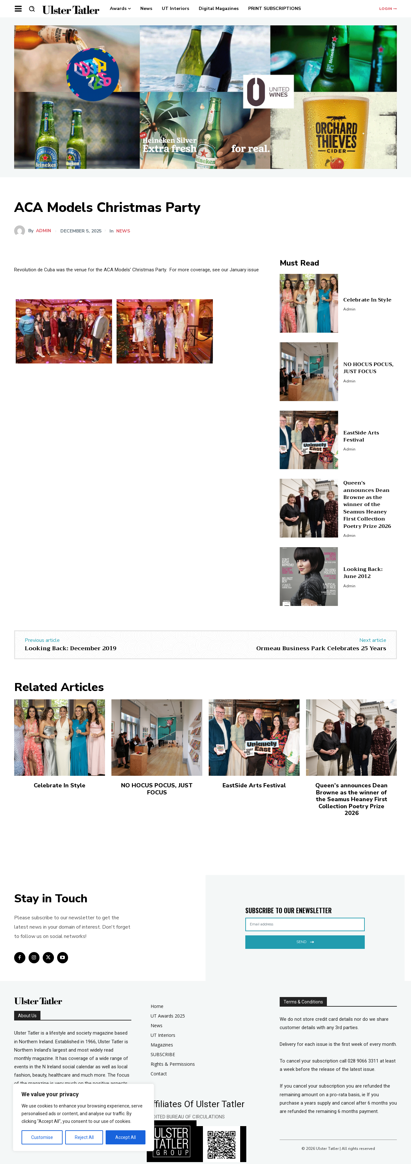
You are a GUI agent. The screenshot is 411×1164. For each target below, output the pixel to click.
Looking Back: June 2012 (362, 573)
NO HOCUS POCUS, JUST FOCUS (368, 368)
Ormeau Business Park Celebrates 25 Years (321, 648)
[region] (83, 1117)
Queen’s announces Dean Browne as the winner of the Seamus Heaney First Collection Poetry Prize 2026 (367, 504)
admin (43, 231)
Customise (42, 1137)
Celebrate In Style (367, 299)
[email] (305, 924)
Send (305, 941)
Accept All (125, 1137)
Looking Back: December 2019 (70, 648)
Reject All (84, 1137)
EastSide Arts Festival (361, 436)
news (123, 231)
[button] (31, 8)
